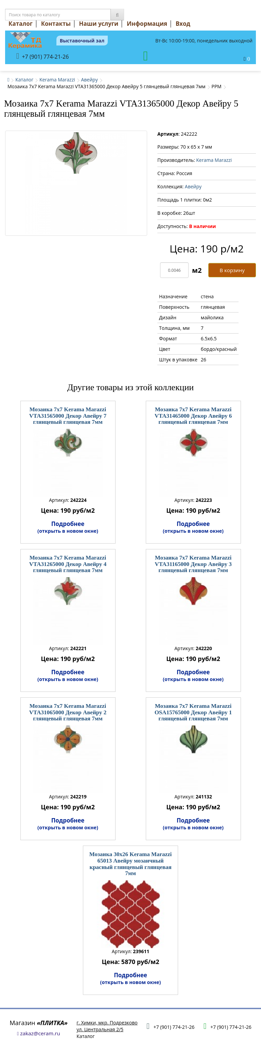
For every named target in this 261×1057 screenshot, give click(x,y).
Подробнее (67, 527)
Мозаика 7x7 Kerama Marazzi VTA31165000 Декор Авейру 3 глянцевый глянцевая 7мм (193, 563)
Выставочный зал (82, 40)
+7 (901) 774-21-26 (42, 56)
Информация (147, 23)
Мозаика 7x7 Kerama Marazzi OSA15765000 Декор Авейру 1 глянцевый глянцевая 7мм (193, 712)
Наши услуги (99, 23)
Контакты (56, 23)
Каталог (20, 23)
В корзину (232, 270)
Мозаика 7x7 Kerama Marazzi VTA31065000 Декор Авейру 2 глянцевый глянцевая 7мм (67, 712)
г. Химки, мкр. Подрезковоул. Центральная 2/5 (106, 1026)
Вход (183, 23)
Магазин (39, 1023)
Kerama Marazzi (57, 79)
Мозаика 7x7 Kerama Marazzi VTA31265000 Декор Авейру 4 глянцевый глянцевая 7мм (67, 563)
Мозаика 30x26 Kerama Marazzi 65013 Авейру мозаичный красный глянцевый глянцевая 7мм (130, 863)
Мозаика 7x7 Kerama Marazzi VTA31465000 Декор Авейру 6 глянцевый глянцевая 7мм (193, 415)
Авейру (89, 79)
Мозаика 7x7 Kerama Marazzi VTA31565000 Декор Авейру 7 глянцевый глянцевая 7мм (67, 415)
